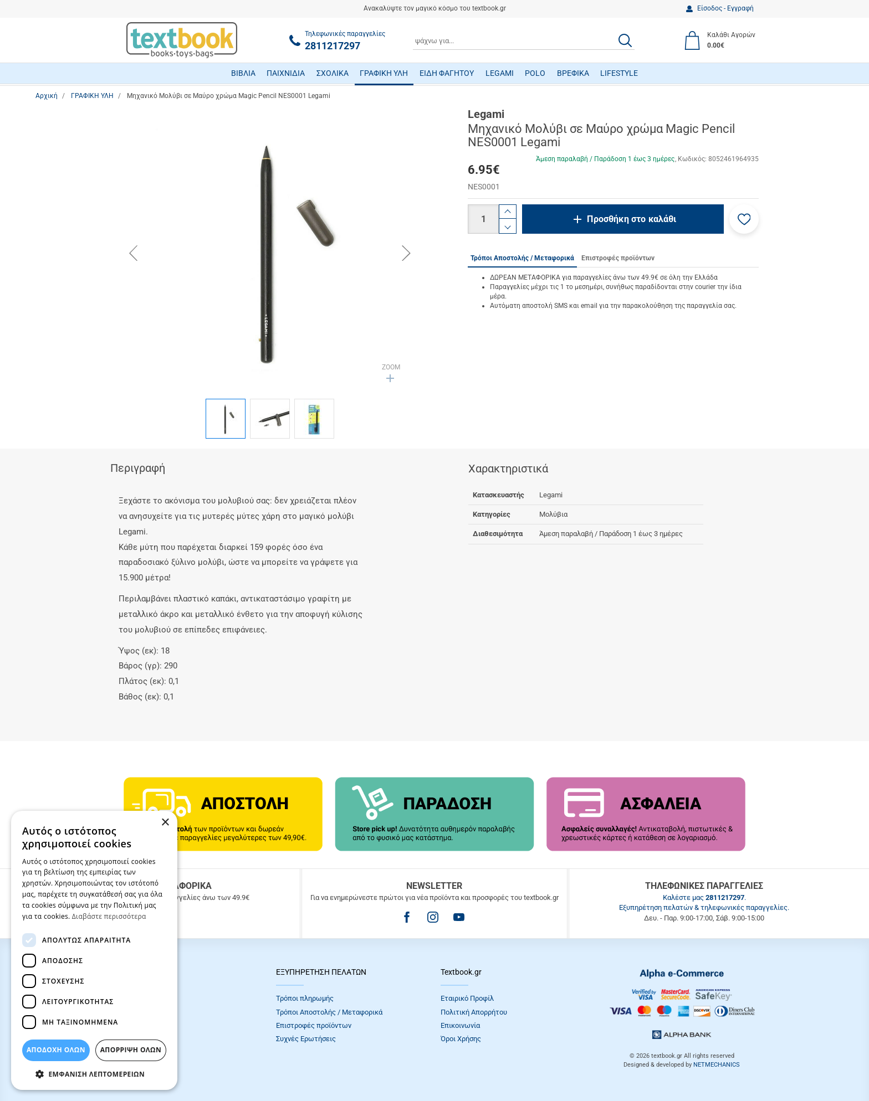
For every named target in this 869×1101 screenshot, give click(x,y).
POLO (535, 73)
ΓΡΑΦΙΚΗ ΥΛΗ (384, 73)
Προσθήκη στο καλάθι (631, 219)
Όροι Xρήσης (461, 1039)
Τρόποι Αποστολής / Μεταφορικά (329, 1012)
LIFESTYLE (619, 73)
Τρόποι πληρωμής (305, 998)
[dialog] (94, 950)
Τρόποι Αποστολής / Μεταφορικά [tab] (522, 258)
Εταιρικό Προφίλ (467, 998)
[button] (744, 219)
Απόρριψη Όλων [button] (130, 1049)
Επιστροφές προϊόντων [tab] (618, 258)
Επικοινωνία (460, 1025)
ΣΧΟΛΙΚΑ (332, 73)
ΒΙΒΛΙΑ (243, 73)
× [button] (165, 823)
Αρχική (46, 96)
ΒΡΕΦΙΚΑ (573, 73)
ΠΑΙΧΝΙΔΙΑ (286, 73)
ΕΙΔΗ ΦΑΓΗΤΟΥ (447, 73)
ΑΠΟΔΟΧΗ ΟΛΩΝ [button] (56, 1049)
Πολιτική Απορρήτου (474, 1012)
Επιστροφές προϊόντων (313, 1025)
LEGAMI (499, 73)
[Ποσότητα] (483, 219)
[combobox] (524, 40)
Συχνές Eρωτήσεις (306, 1039)
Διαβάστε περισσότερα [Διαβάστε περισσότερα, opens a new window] (109, 916)
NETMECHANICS (716, 1064)
